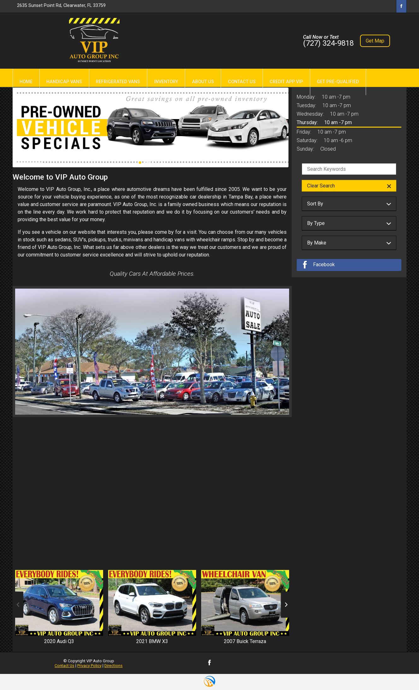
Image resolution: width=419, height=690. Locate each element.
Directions (113, 665)
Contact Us (64, 665)
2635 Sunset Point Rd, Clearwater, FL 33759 (61, 5)
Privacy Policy (89, 665)
